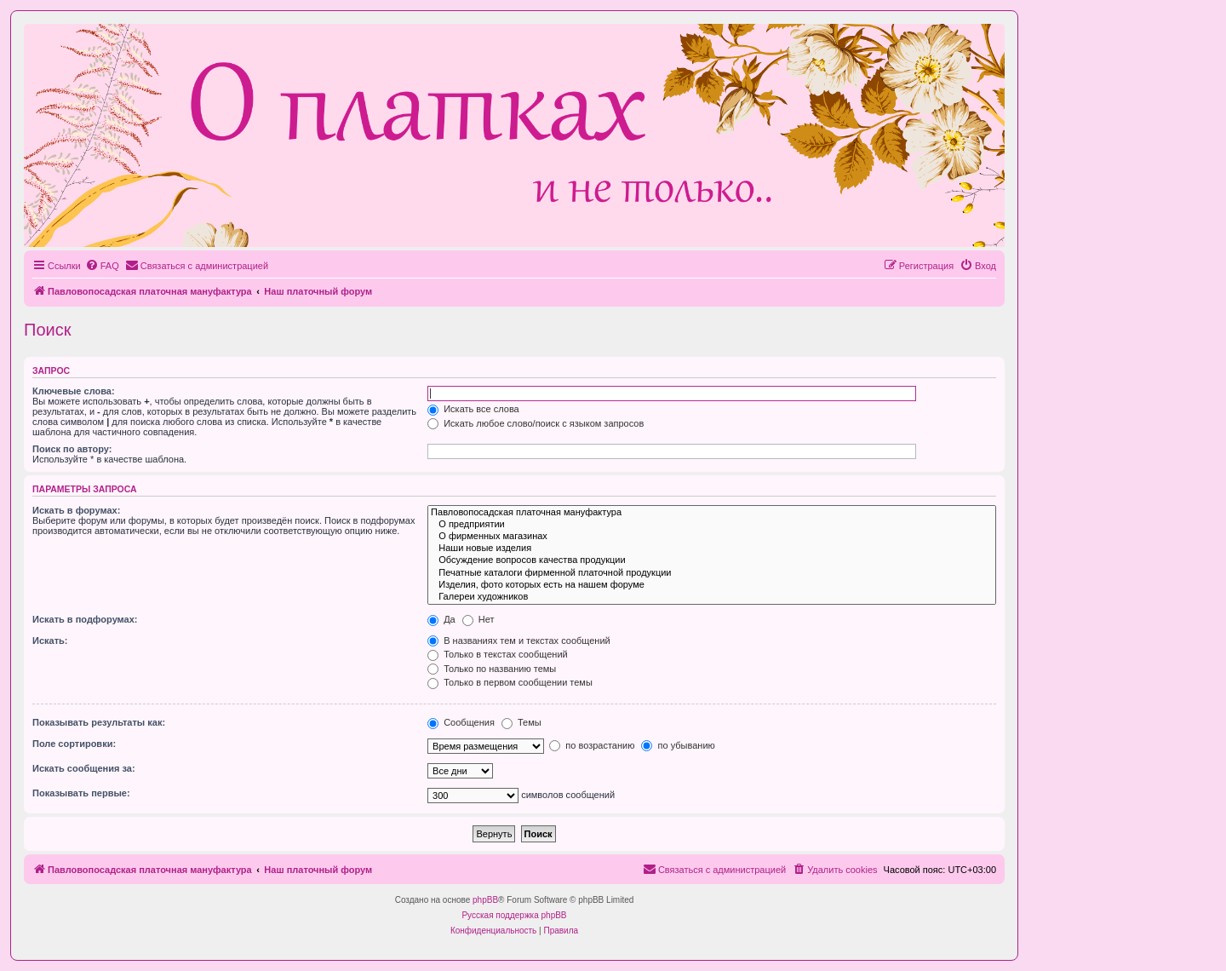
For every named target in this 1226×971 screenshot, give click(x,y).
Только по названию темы (491, 669)
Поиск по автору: (72, 449)
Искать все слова (473, 409)
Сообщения (461, 722)
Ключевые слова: (73, 391)
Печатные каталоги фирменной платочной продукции (711, 573)
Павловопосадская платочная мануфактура (711, 513)
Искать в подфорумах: (85, 619)
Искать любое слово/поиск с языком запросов (535, 423)
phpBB (485, 900)
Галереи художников (711, 597)
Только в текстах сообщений (497, 654)
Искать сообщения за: (83, 768)
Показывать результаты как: (98, 722)
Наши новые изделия (711, 548)
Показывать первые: (81, 793)
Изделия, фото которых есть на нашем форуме (711, 585)
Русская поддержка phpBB (513, 915)
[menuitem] (102, 266)
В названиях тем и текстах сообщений (518, 640)
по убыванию (677, 745)
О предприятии (711, 525)
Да (441, 619)
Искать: (49, 640)
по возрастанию (591, 745)
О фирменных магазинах (711, 537)
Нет (478, 619)
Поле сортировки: (74, 743)
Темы (521, 722)
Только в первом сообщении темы (510, 682)
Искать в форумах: (76, 510)
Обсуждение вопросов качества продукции (711, 560)
